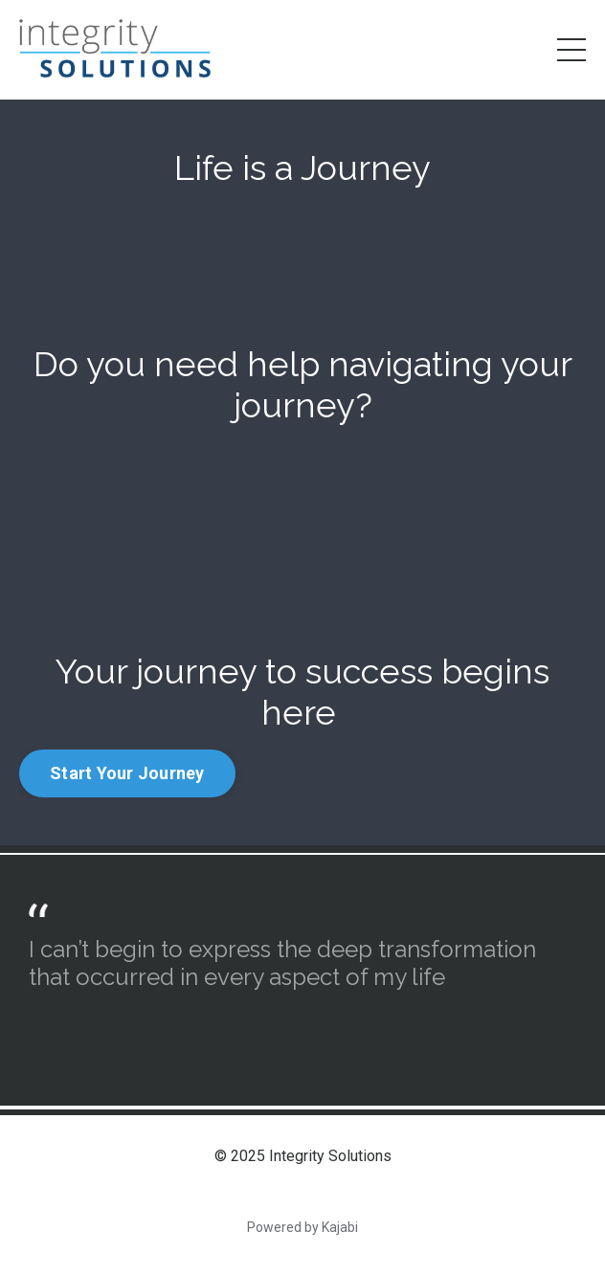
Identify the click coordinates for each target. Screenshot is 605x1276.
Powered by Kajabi (302, 1227)
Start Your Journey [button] (127, 773)
